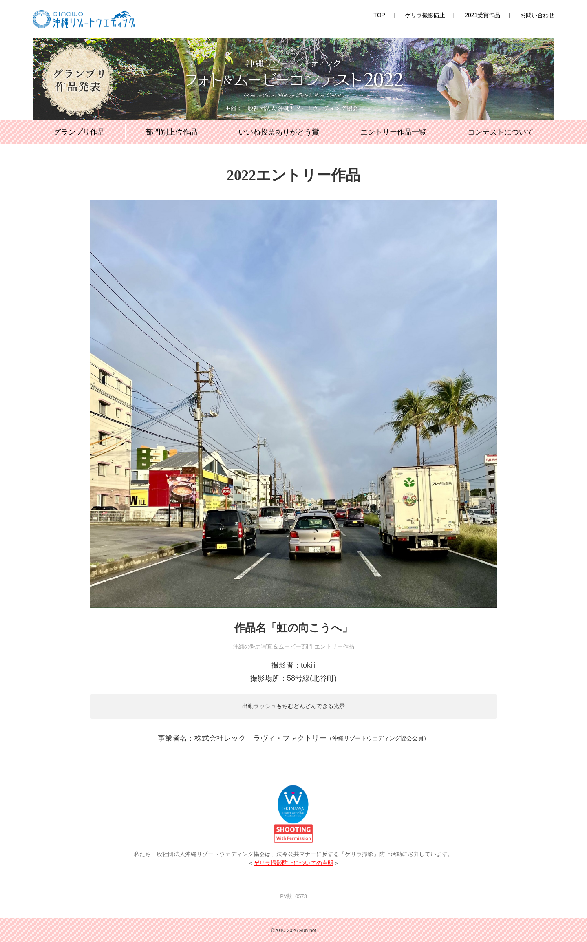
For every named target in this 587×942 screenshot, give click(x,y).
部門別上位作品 (171, 132)
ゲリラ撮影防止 (425, 15)
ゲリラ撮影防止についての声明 (293, 863)
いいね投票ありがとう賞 (278, 132)
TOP (379, 15)
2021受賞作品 (482, 15)
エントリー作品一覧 (393, 132)
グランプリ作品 (79, 132)
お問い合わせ (537, 15)
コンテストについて (501, 132)
